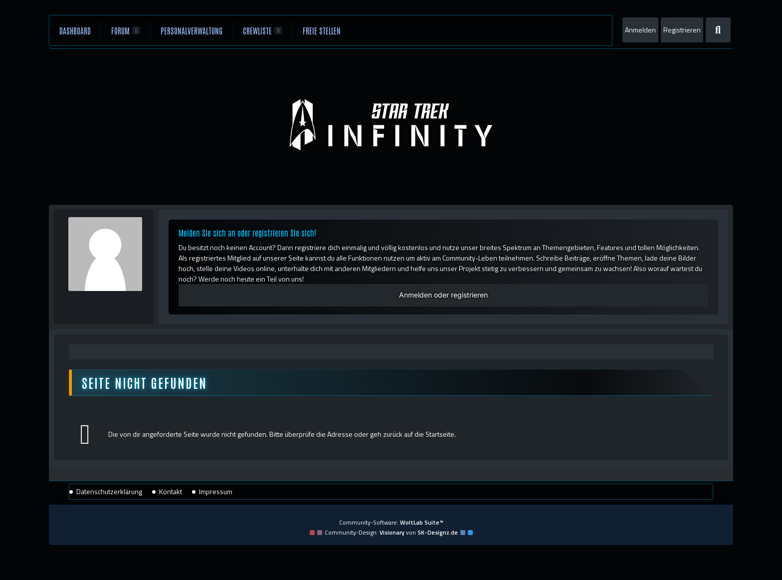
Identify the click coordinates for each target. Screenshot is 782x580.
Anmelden (640, 29)
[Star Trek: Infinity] (391, 125)
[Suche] (718, 29)
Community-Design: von (391, 532)
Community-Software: (391, 522)
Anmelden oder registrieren (443, 294)
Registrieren (682, 29)
